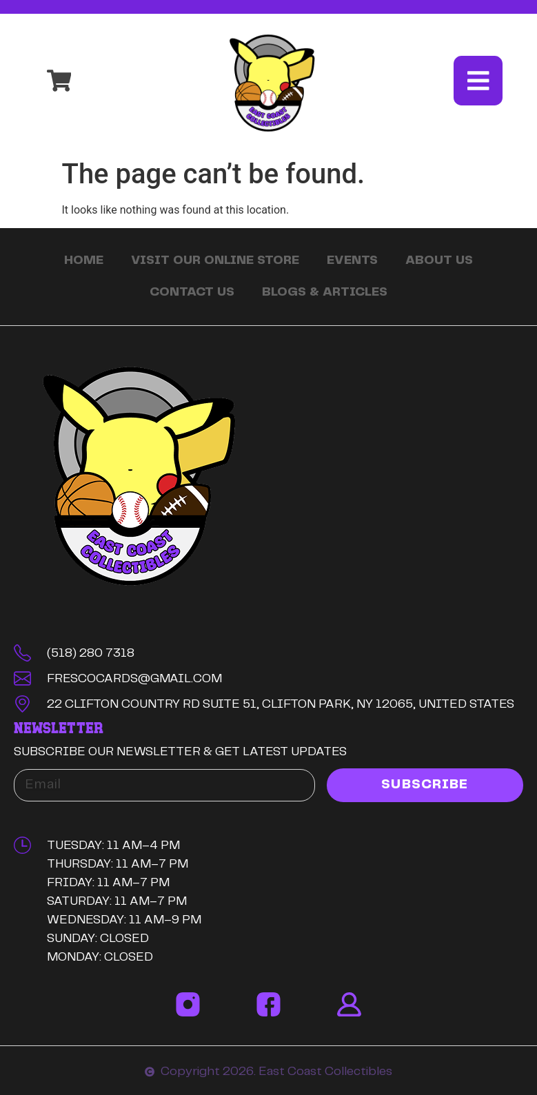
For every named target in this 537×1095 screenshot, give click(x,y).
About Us (439, 261)
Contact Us (192, 293)
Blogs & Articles (324, 293)
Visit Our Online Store (215, 261)
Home (83, 261)
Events (352, 261)
